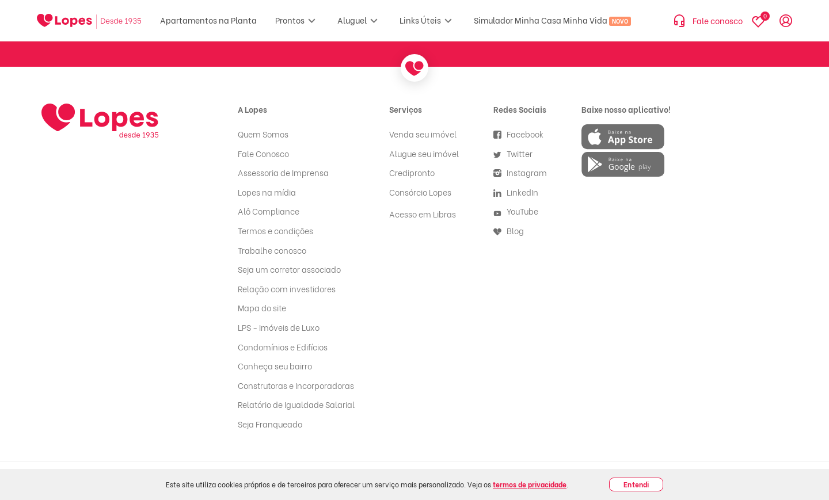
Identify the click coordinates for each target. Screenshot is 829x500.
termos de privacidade (529, 484)
